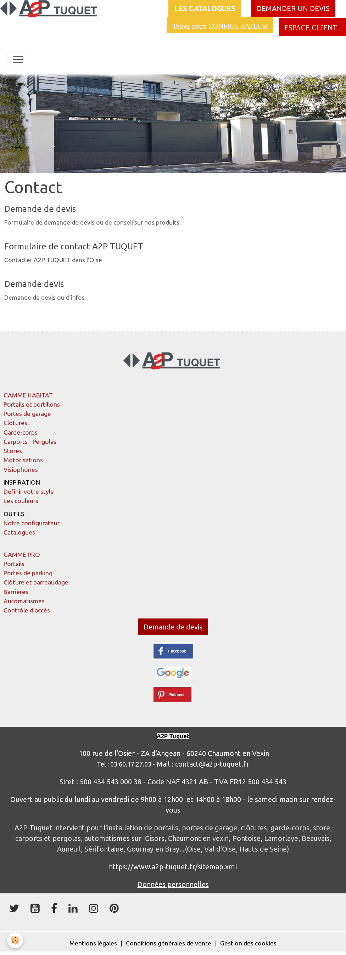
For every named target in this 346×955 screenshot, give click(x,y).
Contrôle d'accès (27, 610)
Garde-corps (21, 432)
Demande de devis (40, 209)
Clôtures (15, 422)
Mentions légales (93, 943)
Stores (13, 450)
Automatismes (24, 601)
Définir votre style (29, 491)
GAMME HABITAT (28, 395)
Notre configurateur (32, 523)
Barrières (16, 591)
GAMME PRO (22, 554)
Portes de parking (28, 573)
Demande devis (34, 284)
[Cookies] (15, 940)
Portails (14, 563)
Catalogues (19, 532)
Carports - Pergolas (30, 441)
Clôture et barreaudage (36, 582)
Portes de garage (27, 413)
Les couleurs (21, 500)
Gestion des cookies (248, 943)
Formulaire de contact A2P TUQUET (73, 246)
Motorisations (23, 460)
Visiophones (21, 469)
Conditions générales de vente (168, 943)
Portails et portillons (32, 404)
